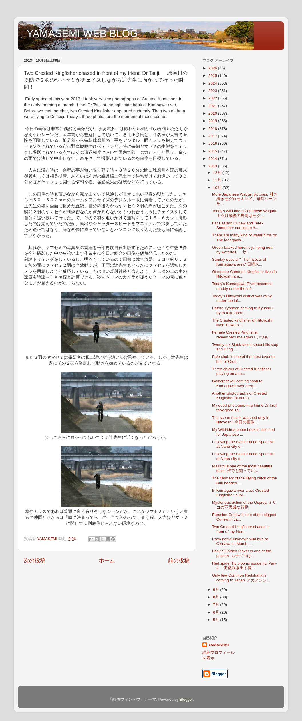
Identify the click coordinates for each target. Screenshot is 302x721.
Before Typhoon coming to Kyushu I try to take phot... (242, 310)
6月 (216, 612)
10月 (217, 188)
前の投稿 (179, 560)
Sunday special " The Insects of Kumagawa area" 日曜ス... (239, 261)
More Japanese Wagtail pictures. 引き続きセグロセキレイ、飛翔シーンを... (244, 199)
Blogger (186, 699)
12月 (217, 172)
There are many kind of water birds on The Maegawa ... (244, 237)
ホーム (107, 560)
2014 (213, 158)
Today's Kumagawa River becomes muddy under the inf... (242, 286)
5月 (216, 620)
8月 (216, 597)
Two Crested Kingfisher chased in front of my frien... (241, 529)
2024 (213, 83)
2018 (213, 128)
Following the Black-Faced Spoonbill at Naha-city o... (243, 444)
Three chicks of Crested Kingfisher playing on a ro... (241, 371)
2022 (213, 98)
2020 (213, 113)
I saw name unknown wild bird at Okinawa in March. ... (240, 541)
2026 (213, 68)
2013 (213, 166)
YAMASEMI (218, 645)
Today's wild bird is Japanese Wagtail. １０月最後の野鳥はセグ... (244, 213)
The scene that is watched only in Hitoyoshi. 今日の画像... (240, 419)
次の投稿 (34, 560)
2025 (213, 75)
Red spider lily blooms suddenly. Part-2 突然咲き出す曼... (244, 565)
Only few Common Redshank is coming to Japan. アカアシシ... (241, 577)
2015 (213, 151)
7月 (216, 604)
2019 (213, 121)
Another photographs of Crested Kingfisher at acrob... (239, 395)
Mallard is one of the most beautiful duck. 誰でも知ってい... (242, 468)
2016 (213, 143)
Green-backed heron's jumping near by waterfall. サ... (243, 249)
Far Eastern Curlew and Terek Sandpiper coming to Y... (237, 225)
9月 (216, 589)
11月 (217, 180)
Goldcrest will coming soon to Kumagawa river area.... (237, 383)
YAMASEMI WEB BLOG (82, 33)
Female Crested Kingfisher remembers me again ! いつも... (241, 334)
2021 (213, 106)
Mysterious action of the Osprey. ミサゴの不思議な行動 (244, 504)
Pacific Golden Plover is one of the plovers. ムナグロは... (241, 553)
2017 (213, 136)
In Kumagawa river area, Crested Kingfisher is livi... (240, 492)
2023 (213, 91)
